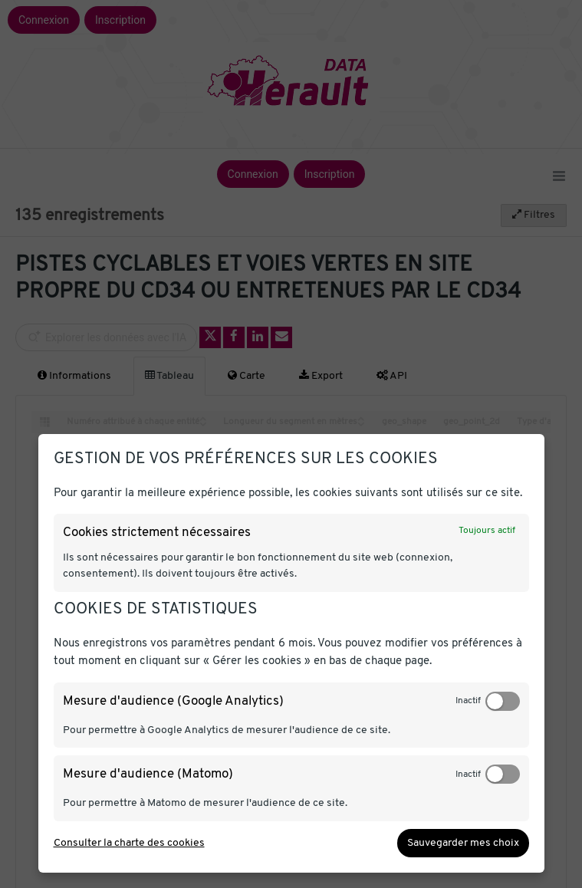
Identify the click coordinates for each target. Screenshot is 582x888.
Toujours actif (487, 530)
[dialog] (291, 653)
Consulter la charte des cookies (129, 843)
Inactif (468, 700)
